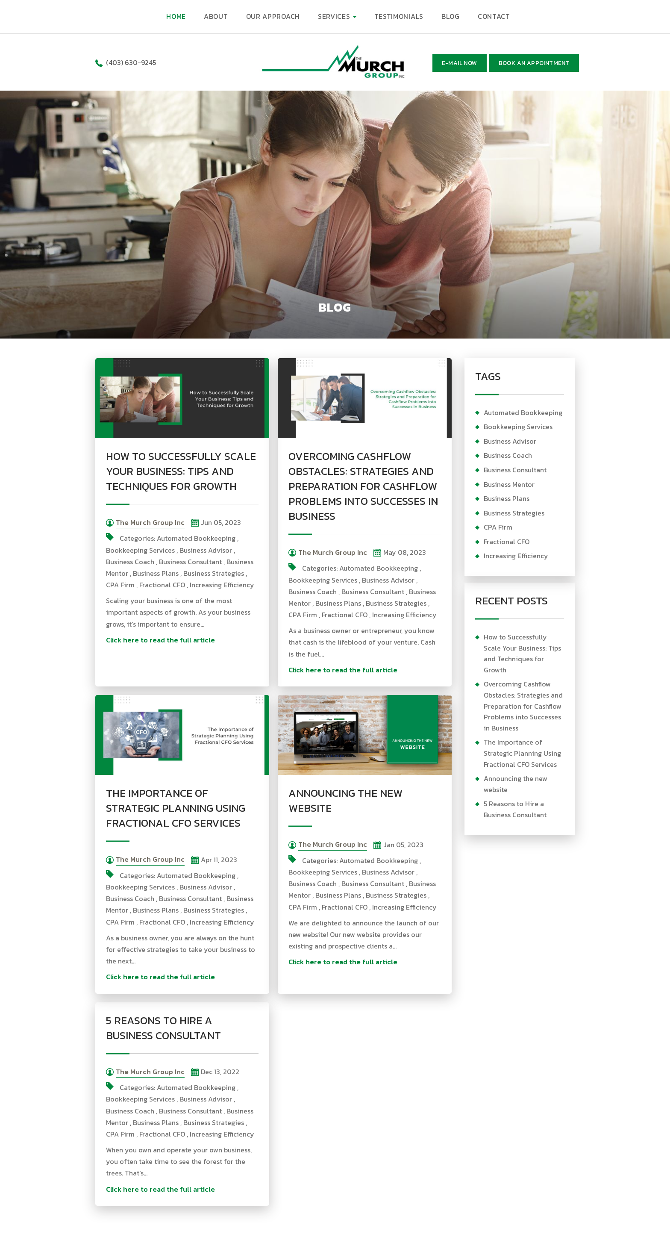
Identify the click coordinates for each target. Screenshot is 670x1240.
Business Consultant (190, 562)
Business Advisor (205, 550)
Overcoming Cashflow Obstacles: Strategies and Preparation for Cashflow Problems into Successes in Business (363, 486)
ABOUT (216, 16)
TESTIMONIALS (398, 16)
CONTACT (494, 16)
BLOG (450, 16)
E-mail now (459, 63)
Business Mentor (509, 484)
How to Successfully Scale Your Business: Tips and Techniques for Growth (181, 471)
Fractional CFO (162, 585)
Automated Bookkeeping (196, 538)
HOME (176, 16)
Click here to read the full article (160, 640)
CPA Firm (120, 585)
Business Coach (130, 562)
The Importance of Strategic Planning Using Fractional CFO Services (175, 808)
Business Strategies (213, 573)
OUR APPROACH (273, 16)
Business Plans (156, 573)
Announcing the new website (345, 800)
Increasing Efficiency (222, 585)
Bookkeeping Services (140, 550)
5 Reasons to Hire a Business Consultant (163, 1027)
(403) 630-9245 (131, 62)
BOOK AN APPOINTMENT (534, 63)
